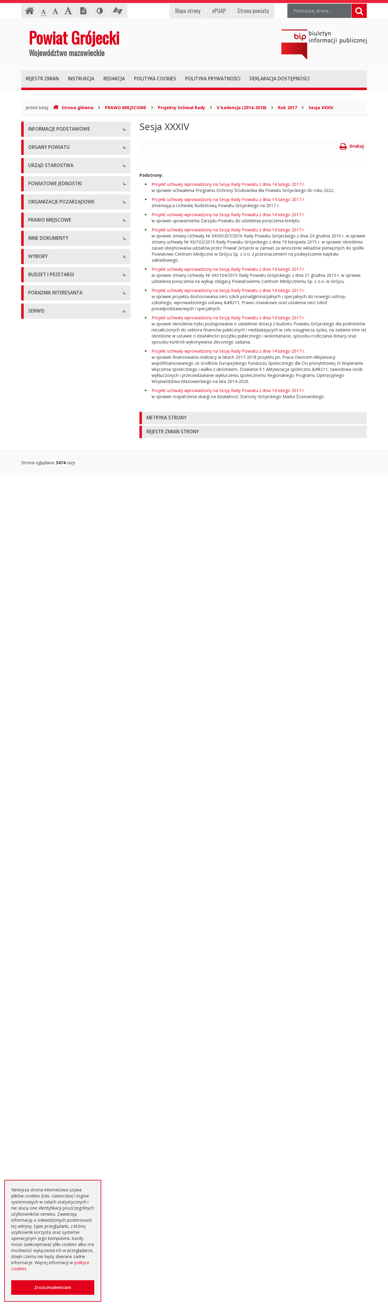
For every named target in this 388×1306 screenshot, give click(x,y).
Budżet (35, 991)
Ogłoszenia (39, 977)
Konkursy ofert (42, 475)
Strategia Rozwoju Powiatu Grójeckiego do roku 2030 (70, 647)
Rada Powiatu (41, 203)
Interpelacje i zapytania (50, 818)
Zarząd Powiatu (43, 216)
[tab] (253, 418)
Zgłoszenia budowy (47, 764)
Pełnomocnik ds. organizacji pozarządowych (71, 489)
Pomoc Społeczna (46, 389)
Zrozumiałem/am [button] (52, 1287)
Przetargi (37, 936)
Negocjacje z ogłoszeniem (54, 1018)
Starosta (36, 230)
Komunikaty (40, 777)
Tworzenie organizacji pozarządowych (65, 503)
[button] (253, 418)
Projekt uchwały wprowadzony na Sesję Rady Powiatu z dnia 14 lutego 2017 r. (228, 184)
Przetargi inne (41, 1046)
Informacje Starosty (47, 723)
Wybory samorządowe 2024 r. (57, 891)
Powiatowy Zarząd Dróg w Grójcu (61, 348)
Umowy (35, 950)
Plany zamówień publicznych (56, 1073)
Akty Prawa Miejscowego (53, 576)
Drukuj (352, 146)
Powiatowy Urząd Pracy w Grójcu (61, 403)
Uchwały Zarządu (45, 562)
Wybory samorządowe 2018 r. (57, 877)
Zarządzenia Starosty (49, 589)
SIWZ (33, 964)
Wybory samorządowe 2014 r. (57, 864)
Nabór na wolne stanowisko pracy (61, 303)
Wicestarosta (41, 244)
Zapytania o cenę (45, 1059)
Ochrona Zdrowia (45, 375)
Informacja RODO (46, 171)
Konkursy (37, 289)
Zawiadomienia (43, 750)
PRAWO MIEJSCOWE (125, 107)
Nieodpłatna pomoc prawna (55, 1146)
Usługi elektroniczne (48, 1159)
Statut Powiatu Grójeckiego (55, 616)
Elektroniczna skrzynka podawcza (61, 1132)
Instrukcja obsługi (45, 143)
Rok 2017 (287, 107)
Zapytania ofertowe (47, 1032)
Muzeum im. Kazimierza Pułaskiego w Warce (72, 362)
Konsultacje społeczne (50, 462)
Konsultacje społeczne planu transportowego (72, 791)
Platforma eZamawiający (53, 923)
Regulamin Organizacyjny (53, 535)
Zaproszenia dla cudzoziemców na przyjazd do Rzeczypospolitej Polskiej (71, 1176)
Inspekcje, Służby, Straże (52, 416)
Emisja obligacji (43, 1086)
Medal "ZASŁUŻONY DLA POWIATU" (64, 603)
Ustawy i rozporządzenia (52, 695)
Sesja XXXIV (321, 107)
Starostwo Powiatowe (50, 275)
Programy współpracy (49, 448)
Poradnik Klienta (44, 1118)
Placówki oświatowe (48, 334)
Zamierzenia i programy (51, 709)
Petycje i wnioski (44, 804)
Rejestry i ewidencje (47, 736)
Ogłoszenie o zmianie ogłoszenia (60, 1005)
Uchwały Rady (42, 548)
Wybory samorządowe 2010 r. (57, 850)
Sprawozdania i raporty (50, 682)
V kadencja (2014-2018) (241, 107)
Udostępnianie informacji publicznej (63, 157)
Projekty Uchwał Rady (181, 107)
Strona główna (73, 107)
